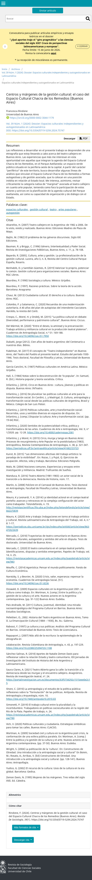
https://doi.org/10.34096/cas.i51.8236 (27, 583)
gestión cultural (39, 209)
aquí (53, 53)
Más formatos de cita (25, 827)
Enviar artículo (48, 10)
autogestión (13, 212)
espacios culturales (17, 209)
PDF (84, 138)
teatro (53, 209)
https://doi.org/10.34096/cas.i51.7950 (27, 336)
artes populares (67, 209)
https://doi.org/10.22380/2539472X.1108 (29, 648)
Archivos (15, 69)
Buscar (88, 19)
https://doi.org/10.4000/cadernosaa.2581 (50, 432)
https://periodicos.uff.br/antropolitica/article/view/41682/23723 (42, 448)
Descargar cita (22, 840)
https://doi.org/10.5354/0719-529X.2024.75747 (38, 130)
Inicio (4, 69)
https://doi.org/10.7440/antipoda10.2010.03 (31, 698)
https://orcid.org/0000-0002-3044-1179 (32, 117)
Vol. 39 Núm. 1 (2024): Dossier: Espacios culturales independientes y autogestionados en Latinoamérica (46, 74)
